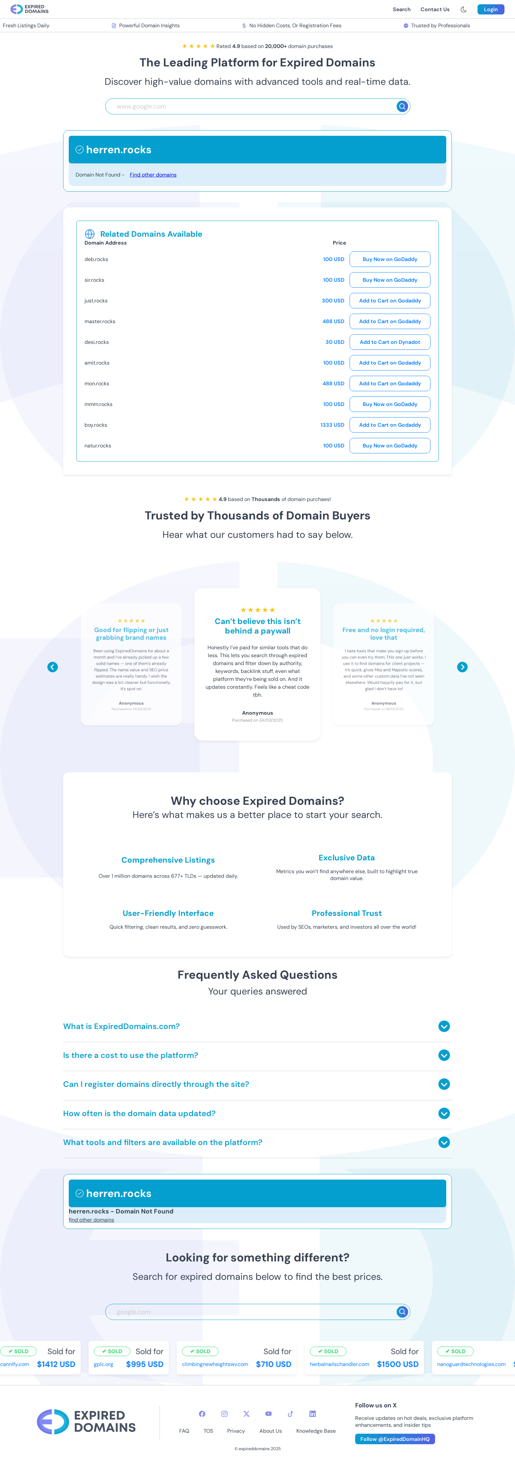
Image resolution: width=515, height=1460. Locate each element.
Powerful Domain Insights (146, 25)
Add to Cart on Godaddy (390, 300)
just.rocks (96, 300)
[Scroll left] (52, 667)
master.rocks (100, 321)
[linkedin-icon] (312, 1414)
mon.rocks (97, 383)
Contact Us (435, 9)
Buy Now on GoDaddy (390, 259)
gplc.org (104, 1364)
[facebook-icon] (202, 1414)
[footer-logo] (86, 1422)
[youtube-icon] (268, 1414)
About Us (270, 1430)
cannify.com (15, 1364)
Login (491, 9)
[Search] (402, 106)
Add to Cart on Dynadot (390, 342)
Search (402, 9)
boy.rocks (96, 424)
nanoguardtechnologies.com (472, 1364)
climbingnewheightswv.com (216, 1364)
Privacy (236, 1430)
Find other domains (153, 174)
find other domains (91, 1219)
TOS (208, 1430)
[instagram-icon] (224, 1414)
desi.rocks (97, 342)
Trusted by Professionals (437, 25)
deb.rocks (96, 259)
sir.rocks (94, 279)
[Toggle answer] (444, 1026)
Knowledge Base (316, 1430)
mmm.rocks (98, 404)
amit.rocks (97, 362)
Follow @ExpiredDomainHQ (395, 1439)
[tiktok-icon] (290, 1414)
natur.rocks (98, 445)
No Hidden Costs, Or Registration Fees (292, 25)
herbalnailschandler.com (340, 1364)
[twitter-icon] (246, 1414)
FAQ (184, 1430)
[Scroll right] (462, 667)
